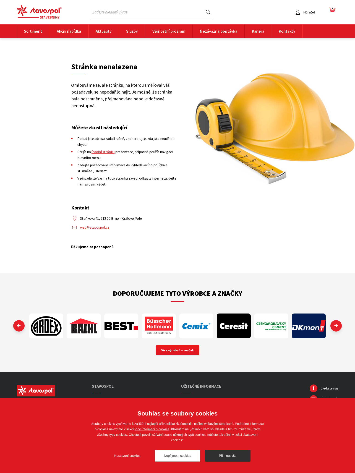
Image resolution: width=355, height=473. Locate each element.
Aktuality (104, 31)
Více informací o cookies (152, 429)
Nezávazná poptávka (218, 31)
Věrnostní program (168, 31)
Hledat (208, 12)
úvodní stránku (103, 151)
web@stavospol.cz (94, 227)
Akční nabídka (69, 31)
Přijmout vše (227, 455)
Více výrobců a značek (177, 350)
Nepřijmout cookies (177, 455)
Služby (132, 31)
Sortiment (33, 31)
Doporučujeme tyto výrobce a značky (177, 293)
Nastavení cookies (127, 455)
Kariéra (258, 31)
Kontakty (287, 31)
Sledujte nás (329, 388)
